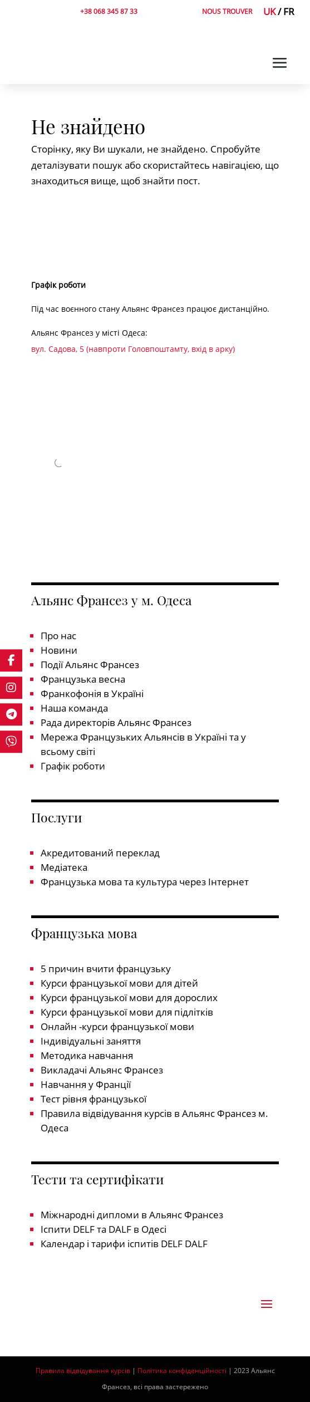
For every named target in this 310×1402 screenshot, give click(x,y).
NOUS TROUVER (227, 11)
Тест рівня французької (93, 1098)
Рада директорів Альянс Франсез (116, 722)
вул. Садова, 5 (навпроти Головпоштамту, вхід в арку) (133, 349)
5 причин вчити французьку (106, 968)
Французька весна (83, 679)
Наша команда (74, 708)
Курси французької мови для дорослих (129, 997)
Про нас (58, 635)
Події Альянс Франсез (90, 664)
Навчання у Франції (86, 1084)
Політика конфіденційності (182, 1370)
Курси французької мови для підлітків (127, 1012)
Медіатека (64, 867)
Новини (59, 650)
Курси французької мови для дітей (119, 983)
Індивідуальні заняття (91, 1041)
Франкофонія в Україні (92, 693)
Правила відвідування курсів (83, 1370)
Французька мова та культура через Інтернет (145, 881)
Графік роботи (73, 765)
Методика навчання (87, 1055)
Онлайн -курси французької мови (117, 1026)
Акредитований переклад (100, 852)
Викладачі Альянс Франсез (102, 1069)
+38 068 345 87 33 (108, 11)
